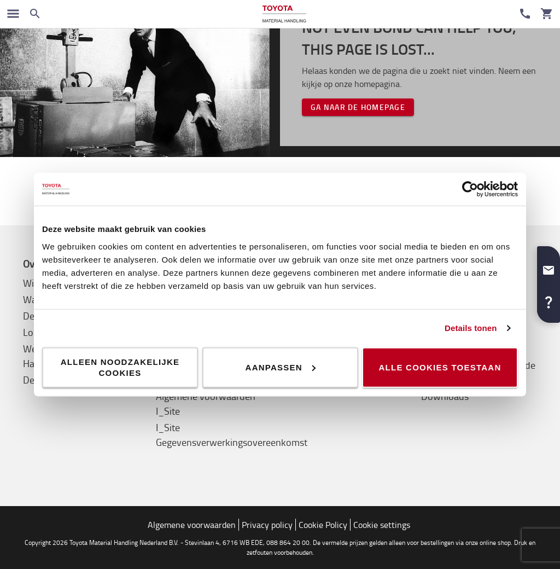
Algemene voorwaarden (192, 525)
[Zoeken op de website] (35, 14)
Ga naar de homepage (358, 107)
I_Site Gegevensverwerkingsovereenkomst (231, 435)
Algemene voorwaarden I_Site (205, 403)
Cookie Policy (323, 525)
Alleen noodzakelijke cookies (120, 367)
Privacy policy (267, 525)
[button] (548, 266)
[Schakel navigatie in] (13, 14)
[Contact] (525, 14)
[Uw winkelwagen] (547, 14)
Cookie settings (381, 525)
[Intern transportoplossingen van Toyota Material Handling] (284, 14)
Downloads (445, 396)
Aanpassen (281, 366)
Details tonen (471, 328)
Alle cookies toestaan (439, 366)
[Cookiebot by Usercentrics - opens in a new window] (470, 189)
